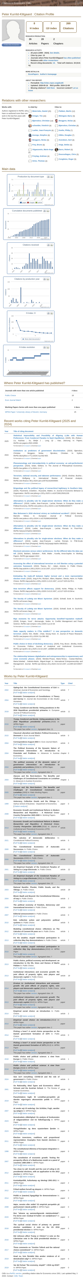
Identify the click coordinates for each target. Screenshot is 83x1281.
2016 (6, 724)
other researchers (50, 60)
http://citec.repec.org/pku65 (51, 83)
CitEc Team (18, 1276)
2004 (6, 700)
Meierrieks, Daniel (39, 111)
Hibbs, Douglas (65, 135)
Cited (71, 683)
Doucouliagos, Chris (67, 154)
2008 (6, 814)
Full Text (17, 693)
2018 (6, 712)
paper (39, 446)
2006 (6, 907)
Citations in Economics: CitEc (17, 3)
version (34, 729)
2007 (6, 915)
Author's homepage (48, 74)
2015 (6, 736)
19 (54, 63)
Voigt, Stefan (64, 145)
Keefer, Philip (64, 130)
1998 (6, 1151)
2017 (6, 1250)
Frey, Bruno (37, 145)
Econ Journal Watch (13, 400)
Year (8, 431)
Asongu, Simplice (39, 135)
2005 (6, 792)
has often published (72, 58)
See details (54, 53)
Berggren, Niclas (39, 140)
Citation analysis (28, 693)
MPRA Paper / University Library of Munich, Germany (26, 412)
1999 (6, 804)
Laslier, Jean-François (41, 130)
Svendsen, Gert (65, 140)
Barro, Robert (64, 149)
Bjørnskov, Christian (41, 121)
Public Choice (10, 395)
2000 (6, 849)
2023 (6, 1121)
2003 (6, 890)
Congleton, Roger (66, 159)
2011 (6, 1141)
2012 (6, 931)
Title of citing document (24, 431)
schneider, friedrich (40, 125)
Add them (51, 88)
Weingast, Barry (65, 116)
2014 (6, 828)
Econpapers (26, 446)
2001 (6, 869)
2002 (6, 690)
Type (64, 683)
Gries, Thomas (38, 161)
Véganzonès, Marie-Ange (42, 149)
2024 (6, 1079)
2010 (6, 923)
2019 (6, 1101)
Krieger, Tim (37, 116)
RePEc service (16, 1273)
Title (16, 683)
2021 (6, 840)
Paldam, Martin (65, 111)
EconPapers (33, 74)
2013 (6, 940)
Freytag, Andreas (39, 156)
